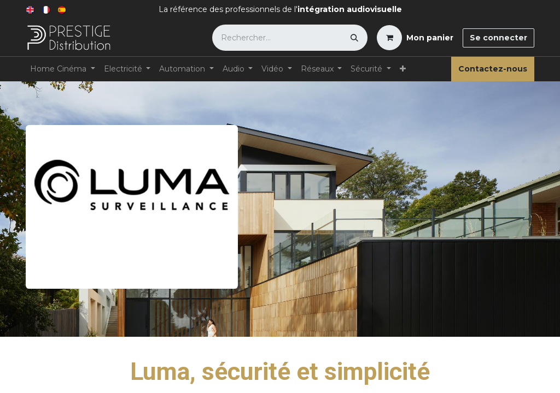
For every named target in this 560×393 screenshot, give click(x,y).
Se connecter (498, 38)
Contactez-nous (492, 69)
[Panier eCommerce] (415, 37)
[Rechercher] (354, 38)
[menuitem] (31, 9)
